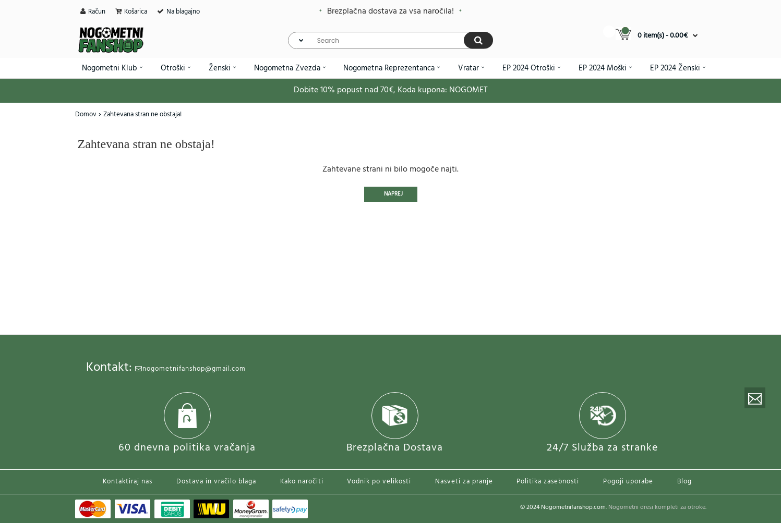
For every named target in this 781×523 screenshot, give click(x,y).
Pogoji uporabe (628, 481)
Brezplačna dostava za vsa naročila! (390, 11)
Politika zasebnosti (547, 481)
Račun (96, 12)
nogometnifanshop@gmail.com (190, 369)
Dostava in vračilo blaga (216, 481)
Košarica (135, 12)
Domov (86, 114)
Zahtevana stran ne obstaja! (142, 114)
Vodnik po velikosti (379, 481)
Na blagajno (183, 12)
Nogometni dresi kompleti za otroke (656, 507)
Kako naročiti (301, 481)
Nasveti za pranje (464, 481)
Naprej (393, 194)
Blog (684, 481)
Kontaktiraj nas (127, 481)
